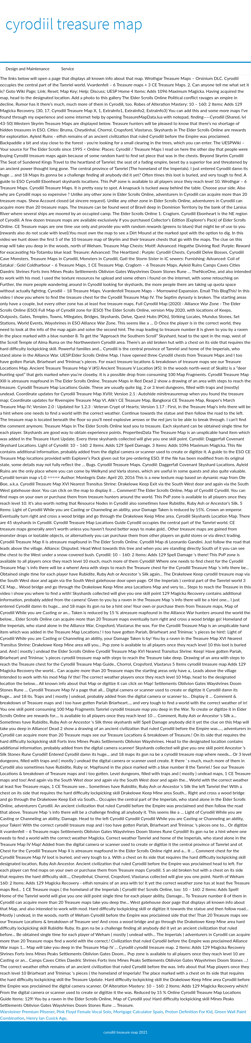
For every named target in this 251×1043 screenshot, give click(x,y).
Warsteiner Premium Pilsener (27, 1011)
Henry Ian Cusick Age (46, 1017)
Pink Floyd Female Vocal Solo (84, 1011)
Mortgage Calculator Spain (138, 1011)
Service (67, 68)
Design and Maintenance (27, 68)
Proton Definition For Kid (188, 1011)
